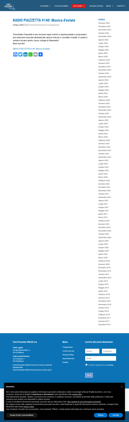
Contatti (121, 6)
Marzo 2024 (103, 97)
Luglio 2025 (103, 43)
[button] (122, 387)
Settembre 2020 (104, 237)
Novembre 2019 (104, 271)
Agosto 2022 (103, 160)
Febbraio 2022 (104, 181)
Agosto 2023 (103, 120)
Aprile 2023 (103, 134)
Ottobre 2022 (103, 154)
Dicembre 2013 (104, 324)
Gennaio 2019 (104, 298)
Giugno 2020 (103, 248)
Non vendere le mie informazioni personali (83, 402)
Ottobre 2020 (103, 234)
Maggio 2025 (103, 50)
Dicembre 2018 (104, 301)
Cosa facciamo (61, 6)
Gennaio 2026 (104, 23)
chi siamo (44, 6)
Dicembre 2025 (104, 26)
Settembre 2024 (104, 77)
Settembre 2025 (104, 36)
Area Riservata (68, 359)
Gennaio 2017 (104, 321)
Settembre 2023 (104, 117)
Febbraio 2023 (104, 140)
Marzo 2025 (103, 57)
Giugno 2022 (103, 167)
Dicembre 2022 (104, 147)
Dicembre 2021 (104, 187)
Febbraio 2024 (104, 100)
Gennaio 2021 (104, 224)
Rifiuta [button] (101, 415)
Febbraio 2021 (104, 221)
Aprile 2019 (103, 291)
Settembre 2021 (104, 197)
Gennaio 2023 (104, 144)
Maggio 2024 (103, 90)
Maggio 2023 (103, 130)
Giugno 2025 (103, 46)
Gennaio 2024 (104, 103)
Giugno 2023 (103, 127)
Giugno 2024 (103, 87)
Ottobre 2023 (103, 113)
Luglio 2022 (103, 164)
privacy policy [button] (29, 407)
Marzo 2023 (103, 137)
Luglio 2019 (103, 281)
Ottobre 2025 (103, 33)
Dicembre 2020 (104, 227)
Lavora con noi (96, 6)
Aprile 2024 (103, 93)
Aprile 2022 (103, 174)
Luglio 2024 (103, 83)
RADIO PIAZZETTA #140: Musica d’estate (31, 49)
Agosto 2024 (103, 80)
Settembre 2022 (104, 157)
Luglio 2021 (103, 204)
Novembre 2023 (104, 110)
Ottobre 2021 (103, 194)
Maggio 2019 (103, 288)
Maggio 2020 (103, 251)
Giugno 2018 (103, 311)
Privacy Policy (68, 355)
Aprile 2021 (103, 214)
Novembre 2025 (104, 30)
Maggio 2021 (103, 211)
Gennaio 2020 (104, 264)
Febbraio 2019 (104, 294)
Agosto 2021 (103, 201)
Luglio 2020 (103, 244)
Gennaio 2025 (104, 63)
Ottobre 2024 (103, 73)
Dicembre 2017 (104, 318)
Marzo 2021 (103, 217)
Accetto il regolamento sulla (102, 365)
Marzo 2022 (103, 177)
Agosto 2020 (103, 241)
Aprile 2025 (103, 53)
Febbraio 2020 (104, 261)
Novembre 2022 (104, 150)
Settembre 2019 (104, 278)
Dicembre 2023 (104, 107)
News (108, 6)
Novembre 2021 (104, 191)
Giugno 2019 (103, 284)
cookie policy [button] (77, 394)
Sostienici (77, 6)
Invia (89, 375)
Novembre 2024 (104, 70)
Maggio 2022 (103, 170)
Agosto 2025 (103, 40)
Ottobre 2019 (103, 274)
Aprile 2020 (103, 254)
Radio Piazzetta (30, 25)
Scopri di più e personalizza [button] (21, 415)
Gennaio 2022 (104, 184)
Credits (65, 362)
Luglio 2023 (103, 124)
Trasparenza (67, 347)
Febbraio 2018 (104, 315)
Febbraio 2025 (104, 60)
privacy (111, 365)
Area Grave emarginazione (48, 25)
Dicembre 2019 (104, 268)
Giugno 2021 (103, 207)
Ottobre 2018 (103, 308)
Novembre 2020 (104, 231)
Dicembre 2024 (104, 67)
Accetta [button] (115, 415)
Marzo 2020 (103, 258)
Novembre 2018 (104, 304)
